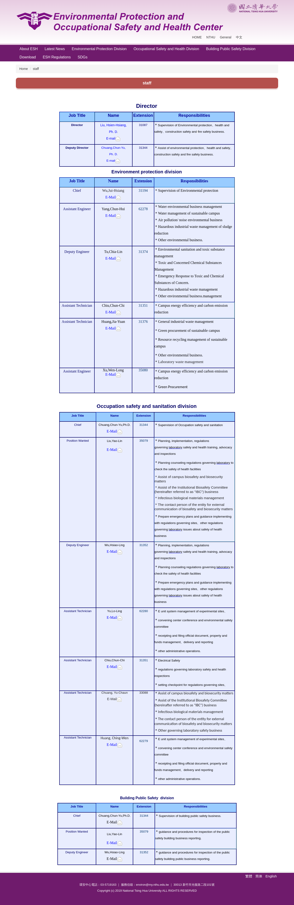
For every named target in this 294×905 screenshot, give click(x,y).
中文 (239, 37)
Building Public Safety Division (230, 49)
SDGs (83, 57)
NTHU (210, 37)
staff (36, 69)
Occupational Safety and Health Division (166, 49)
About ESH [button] (29, 49)
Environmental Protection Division (99, 49)
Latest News (55, 49)
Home (23, 69)
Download (28, 57)
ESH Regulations (57, 57)
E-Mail (112, 699)
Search (273, 37)
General (225, 37)
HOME (197, 37)
